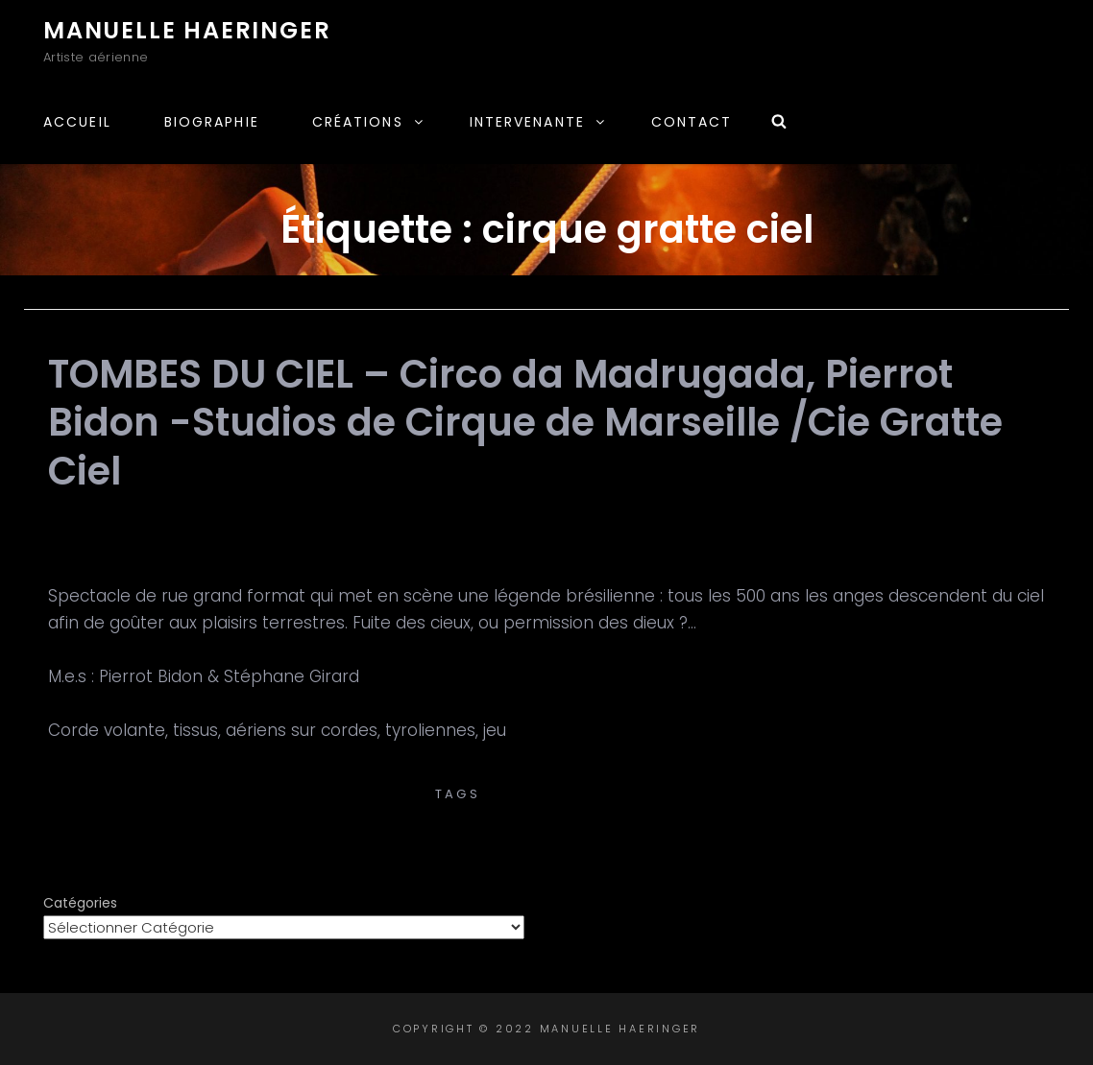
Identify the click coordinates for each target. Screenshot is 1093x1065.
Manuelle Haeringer (186, 30)
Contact (692, 121)
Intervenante (538, 121)
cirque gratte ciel (569, 794)
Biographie (211, 121)
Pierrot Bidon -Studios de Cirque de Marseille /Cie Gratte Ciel (547, 774)
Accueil (77, 121)
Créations (368, 121)
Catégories (80, 902)
